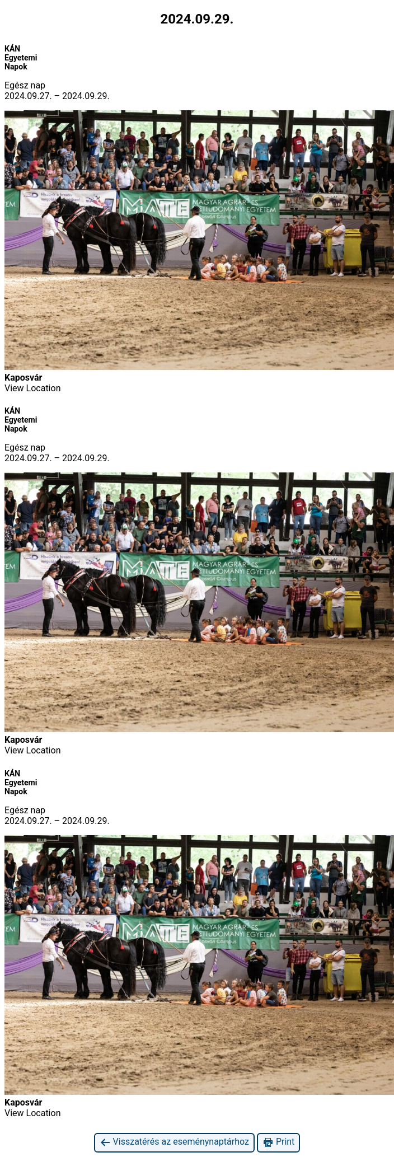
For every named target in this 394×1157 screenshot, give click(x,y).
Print (278, 1142)
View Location (32, 388)
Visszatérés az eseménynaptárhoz (174, 1142)
